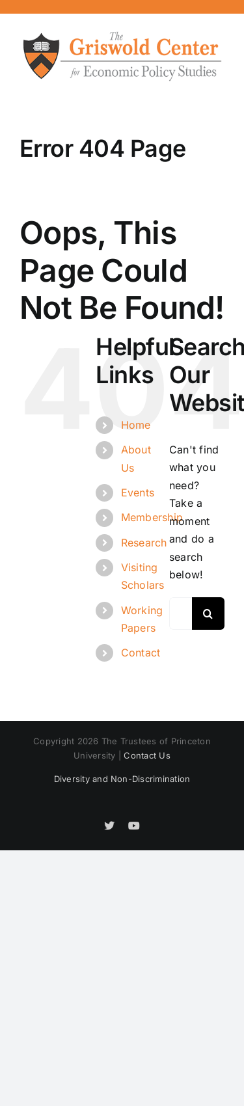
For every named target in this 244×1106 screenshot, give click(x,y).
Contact (141, 652)
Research (144, 542)
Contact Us (147, 755)
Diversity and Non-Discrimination (122, 779)
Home (136, 424)
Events (137, 492)
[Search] (208, 613)
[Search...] (180, 613)
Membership (152, 517)
